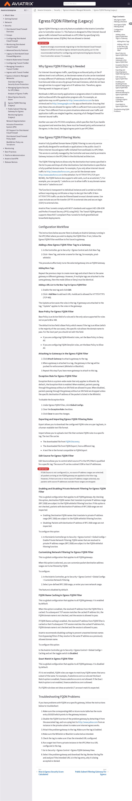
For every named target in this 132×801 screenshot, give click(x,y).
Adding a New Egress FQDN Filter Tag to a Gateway (122, 36)
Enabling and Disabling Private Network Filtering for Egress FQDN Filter (122, 85)
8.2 (25, 10)
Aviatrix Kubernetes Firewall (17, 60)
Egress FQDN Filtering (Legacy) (105, 10)
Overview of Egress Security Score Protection (18, 83)
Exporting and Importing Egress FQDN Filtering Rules (122, 72)
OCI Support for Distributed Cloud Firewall (17, 131)
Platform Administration (15, 155)
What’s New (9, 15)
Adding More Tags (123, 41)
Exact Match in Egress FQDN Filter (122, 105)
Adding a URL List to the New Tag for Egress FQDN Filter (123, 47)
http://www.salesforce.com (80, 100)
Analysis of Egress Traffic (18, 93)
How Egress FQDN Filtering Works (120, 26)
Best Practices (10, 152)
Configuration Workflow (118, 30)
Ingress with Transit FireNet (17, 72)
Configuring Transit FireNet (17, 63)
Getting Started (11, 19)
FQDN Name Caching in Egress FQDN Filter (121, 99)
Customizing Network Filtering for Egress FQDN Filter (122, 92)
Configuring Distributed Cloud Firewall (16, 39)
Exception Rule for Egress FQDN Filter (122, 66)
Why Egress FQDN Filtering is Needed (120, 21)
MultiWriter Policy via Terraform (14, 143)
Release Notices (11, 162)
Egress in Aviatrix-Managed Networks (77, 10)
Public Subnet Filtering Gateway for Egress (17, 110)
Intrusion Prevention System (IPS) (14, 125)
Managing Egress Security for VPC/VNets (18, 89)
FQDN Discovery (72, 441)
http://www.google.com (62, 103)
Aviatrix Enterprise (44, 10)
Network (8, 22)
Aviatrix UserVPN (11, 158)
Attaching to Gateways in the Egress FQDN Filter (122, 60)
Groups (9, 35)
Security (8, 25)
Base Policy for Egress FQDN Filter (122, 54)
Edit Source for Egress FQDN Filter (122, 78)
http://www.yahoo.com (88, 722)
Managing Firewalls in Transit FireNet (15, 67)
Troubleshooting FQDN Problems (121, 110)
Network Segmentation (15, 121)
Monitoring (9, 148)
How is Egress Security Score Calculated (51, 773)
